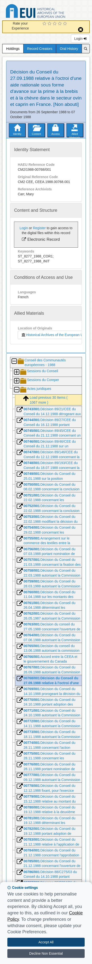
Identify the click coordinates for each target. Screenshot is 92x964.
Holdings (12, 49)
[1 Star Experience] (45, 24)
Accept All (46, 942)
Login (80, 39)
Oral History (69, 49)
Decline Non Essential (46, 953)
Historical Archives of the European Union (54, 334)
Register (39, 228)
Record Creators (40, 49)
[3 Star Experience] (55, 24)
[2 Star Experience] (50, 24)
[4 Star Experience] (60, 24)
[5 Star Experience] (65, 24)
